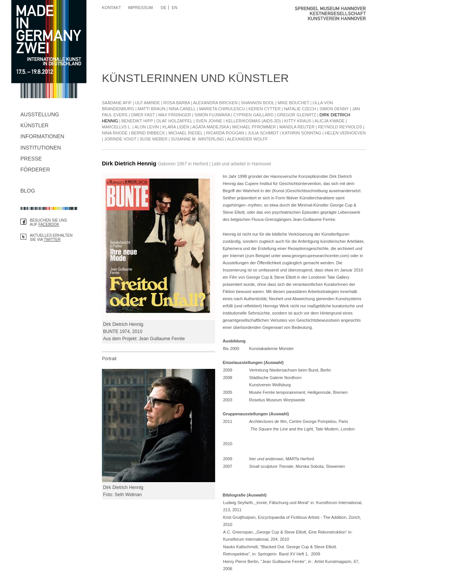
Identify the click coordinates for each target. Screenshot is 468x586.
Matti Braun (152, 108)
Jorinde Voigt (120, 139)
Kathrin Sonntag (301, 133)
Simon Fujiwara (212, 115)
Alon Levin (146, 127)
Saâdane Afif (117, 102)
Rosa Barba (176, 102)
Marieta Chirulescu (222, 108)
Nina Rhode (115, 133)
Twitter (52, 239)
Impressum (140, 7)
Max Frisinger (174, 115)
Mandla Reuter (297, 127)
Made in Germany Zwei (49, 49)
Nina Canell (182, 108)
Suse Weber (153, 139)
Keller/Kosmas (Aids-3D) (253, 121)
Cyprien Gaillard (253, 115)
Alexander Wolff (247, 139)
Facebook (48, 224)
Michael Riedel (185, 133)
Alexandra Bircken (215, 102)
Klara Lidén (175, 127)
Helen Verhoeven (345, 133)
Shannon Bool (257, 102)
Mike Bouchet (293, 102)
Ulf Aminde (147, 102)
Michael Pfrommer (254, 127)
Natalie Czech (300, 108)
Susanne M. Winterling (197, 139)
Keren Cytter (264, 108)
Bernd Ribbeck (148, 133)
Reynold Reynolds (340, 127)
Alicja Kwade (329, 121)
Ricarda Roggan (225, 133)
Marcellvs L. (117, 127)
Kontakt (111, 7)
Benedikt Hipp (137, 121)
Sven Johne (209, 121)
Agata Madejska (210, 127)
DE (163, 7)
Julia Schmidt (263, 133)
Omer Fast (143, 115)
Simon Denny (334, 108)
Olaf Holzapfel (174, 121)
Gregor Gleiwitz (296, 115)
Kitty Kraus (297, 121)
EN (174, 7)
